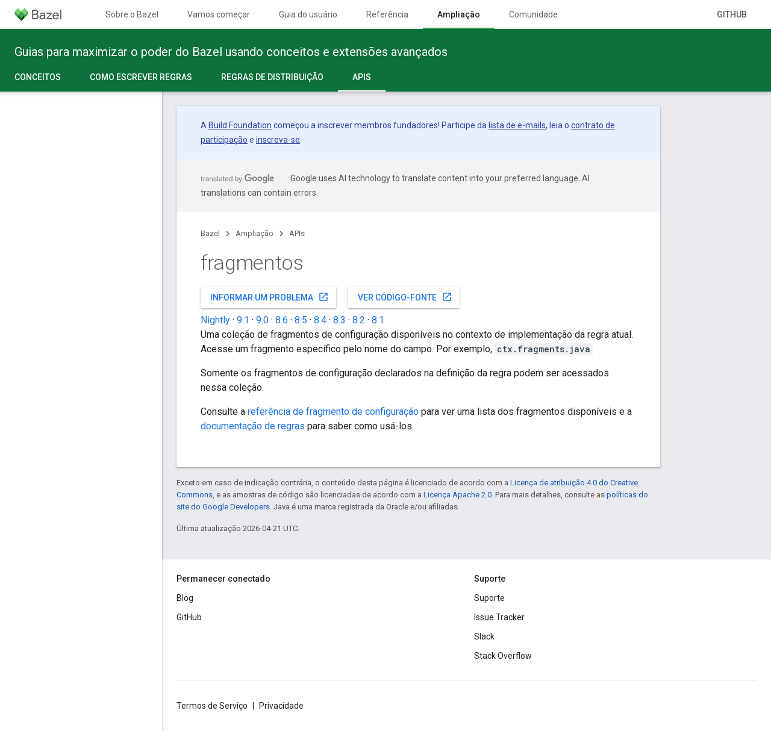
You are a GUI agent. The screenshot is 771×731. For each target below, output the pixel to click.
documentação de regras (253, 426)
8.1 (378, 320)
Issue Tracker (499, 617)
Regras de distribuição (272, 77)
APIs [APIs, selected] (361, 77)
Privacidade (281, 706)
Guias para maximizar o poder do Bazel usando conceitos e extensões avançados (231, 52)
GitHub (732, 14)
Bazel (210, 233)
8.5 (301, 320)
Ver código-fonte (405, 296)
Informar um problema (269, 296)
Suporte (489, 598)
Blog (184, 598)
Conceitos (37, 77)
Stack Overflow (503, 656)
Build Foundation (240, 125)
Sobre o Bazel (131, 14)
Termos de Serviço (212, 706)
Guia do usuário (308, 14)
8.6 (281, 320)
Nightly (215, 320)
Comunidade (533, 14)
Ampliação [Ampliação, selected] (458, 14)
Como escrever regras (141, 77)
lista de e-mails (517, 125)
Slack (484, 636)
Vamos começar (218, 14)
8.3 (339, 320)
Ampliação (254, 233)
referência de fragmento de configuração (333, 411)
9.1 (243, 320)
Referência (387, 14)
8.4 (320, 320)
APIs (297, 233)
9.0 (262, 320)
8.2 (358, 320)
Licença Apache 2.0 (457, 494)
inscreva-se (278, 140)
